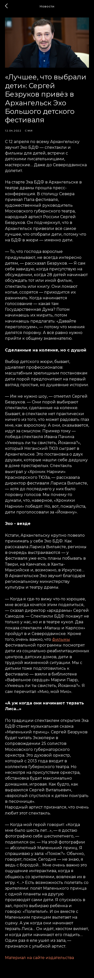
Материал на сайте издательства (39, 957)
